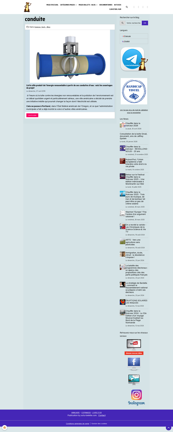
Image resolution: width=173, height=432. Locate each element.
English (126, 42)
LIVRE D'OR (98, 418)
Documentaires (105, 4)
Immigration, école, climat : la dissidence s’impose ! (135, 260)
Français (127, 36)
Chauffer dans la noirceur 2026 (133, 125)
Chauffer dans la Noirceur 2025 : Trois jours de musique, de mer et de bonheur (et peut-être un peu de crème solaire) (136, 203)
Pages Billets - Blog (87, 4)
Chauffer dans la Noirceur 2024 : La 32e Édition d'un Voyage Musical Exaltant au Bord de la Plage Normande (136, 322)
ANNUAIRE (74, 418)
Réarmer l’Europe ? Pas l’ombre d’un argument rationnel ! (136, 219)
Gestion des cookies (100, 429)
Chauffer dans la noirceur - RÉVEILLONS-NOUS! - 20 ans (136, 150)
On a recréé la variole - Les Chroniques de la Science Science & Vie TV (136, 233)
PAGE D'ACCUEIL (52, 4)
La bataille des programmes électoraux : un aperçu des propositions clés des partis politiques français (137, 275)
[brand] (27, 7)
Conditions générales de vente (77, 429)
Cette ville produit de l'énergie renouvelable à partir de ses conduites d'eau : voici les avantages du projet (69, 86)
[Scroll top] (168, 427)
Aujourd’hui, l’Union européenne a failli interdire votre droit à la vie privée (136, 168)
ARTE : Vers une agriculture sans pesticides (133, 247)
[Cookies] (4, 427)
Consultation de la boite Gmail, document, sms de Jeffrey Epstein (133, 136)
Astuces (117, 4)
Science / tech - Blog (43, 27)
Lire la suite (32, 115)
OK (145, 23)
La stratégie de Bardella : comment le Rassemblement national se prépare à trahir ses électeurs (137, 293)
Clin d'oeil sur (115, 9)
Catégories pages (67, 4)
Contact (102, 421)
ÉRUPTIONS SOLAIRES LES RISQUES (137, 307)
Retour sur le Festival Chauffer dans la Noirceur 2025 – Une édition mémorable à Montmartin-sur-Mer (135, 184)
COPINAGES (86, 418)
